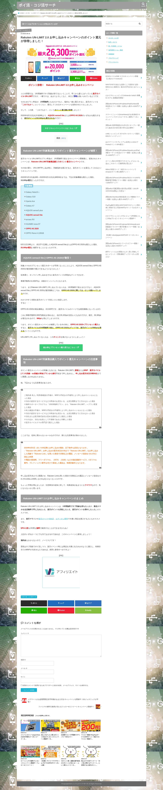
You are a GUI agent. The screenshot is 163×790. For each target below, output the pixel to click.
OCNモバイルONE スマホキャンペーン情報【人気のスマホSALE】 (122, 77)
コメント (25, 633)
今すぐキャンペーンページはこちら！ (60, 128)
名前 (23, 660)
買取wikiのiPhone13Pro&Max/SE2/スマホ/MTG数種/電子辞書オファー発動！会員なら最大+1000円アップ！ (123, 180)
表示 (63, 138)
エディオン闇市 (62, 519)
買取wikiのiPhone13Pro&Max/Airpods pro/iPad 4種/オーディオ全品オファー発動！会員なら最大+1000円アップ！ (123, 152)
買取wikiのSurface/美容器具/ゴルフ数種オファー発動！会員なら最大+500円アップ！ (123, 198)
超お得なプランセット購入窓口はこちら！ (60, 347)
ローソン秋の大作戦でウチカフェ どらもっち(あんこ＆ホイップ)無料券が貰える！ (122, 162)
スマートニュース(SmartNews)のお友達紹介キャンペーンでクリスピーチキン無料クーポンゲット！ (123, 117)
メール (24, 668)
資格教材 (111, 54)
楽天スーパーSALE (46, 519)
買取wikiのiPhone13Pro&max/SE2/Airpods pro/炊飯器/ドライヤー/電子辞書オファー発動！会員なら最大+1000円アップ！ (123, 226)
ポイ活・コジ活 (113, 38)
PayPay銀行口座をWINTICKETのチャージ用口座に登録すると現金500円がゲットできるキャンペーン (123, 207)
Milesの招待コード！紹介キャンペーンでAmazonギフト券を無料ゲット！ (121, 170)
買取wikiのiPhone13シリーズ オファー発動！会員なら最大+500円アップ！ (122, 245)
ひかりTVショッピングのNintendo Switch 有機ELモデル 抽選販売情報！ (123, 97)
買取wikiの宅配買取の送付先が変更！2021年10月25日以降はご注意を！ (122, 190)
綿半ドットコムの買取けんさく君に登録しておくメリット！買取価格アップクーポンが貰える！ (122, 254)
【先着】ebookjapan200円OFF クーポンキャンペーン (122, 236)
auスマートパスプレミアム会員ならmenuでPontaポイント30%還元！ (122, 143)
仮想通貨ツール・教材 (115, 50)
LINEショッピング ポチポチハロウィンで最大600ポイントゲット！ (123, 135)
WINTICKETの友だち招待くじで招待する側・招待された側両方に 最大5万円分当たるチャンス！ (123, 87)
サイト (23, 677)
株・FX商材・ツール (115, 46)
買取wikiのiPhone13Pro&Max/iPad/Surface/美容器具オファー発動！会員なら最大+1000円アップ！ (123, 106)
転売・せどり (112, 42)
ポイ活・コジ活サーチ (37, 5)
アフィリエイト (113, 62)
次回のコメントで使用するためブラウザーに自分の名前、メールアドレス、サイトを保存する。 (56, 685)
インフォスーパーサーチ (80, 784)
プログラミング (113, 58)
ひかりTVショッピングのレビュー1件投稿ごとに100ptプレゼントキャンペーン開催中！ (123, 217)
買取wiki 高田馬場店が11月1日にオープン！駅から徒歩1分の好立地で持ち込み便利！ (123, 126)
